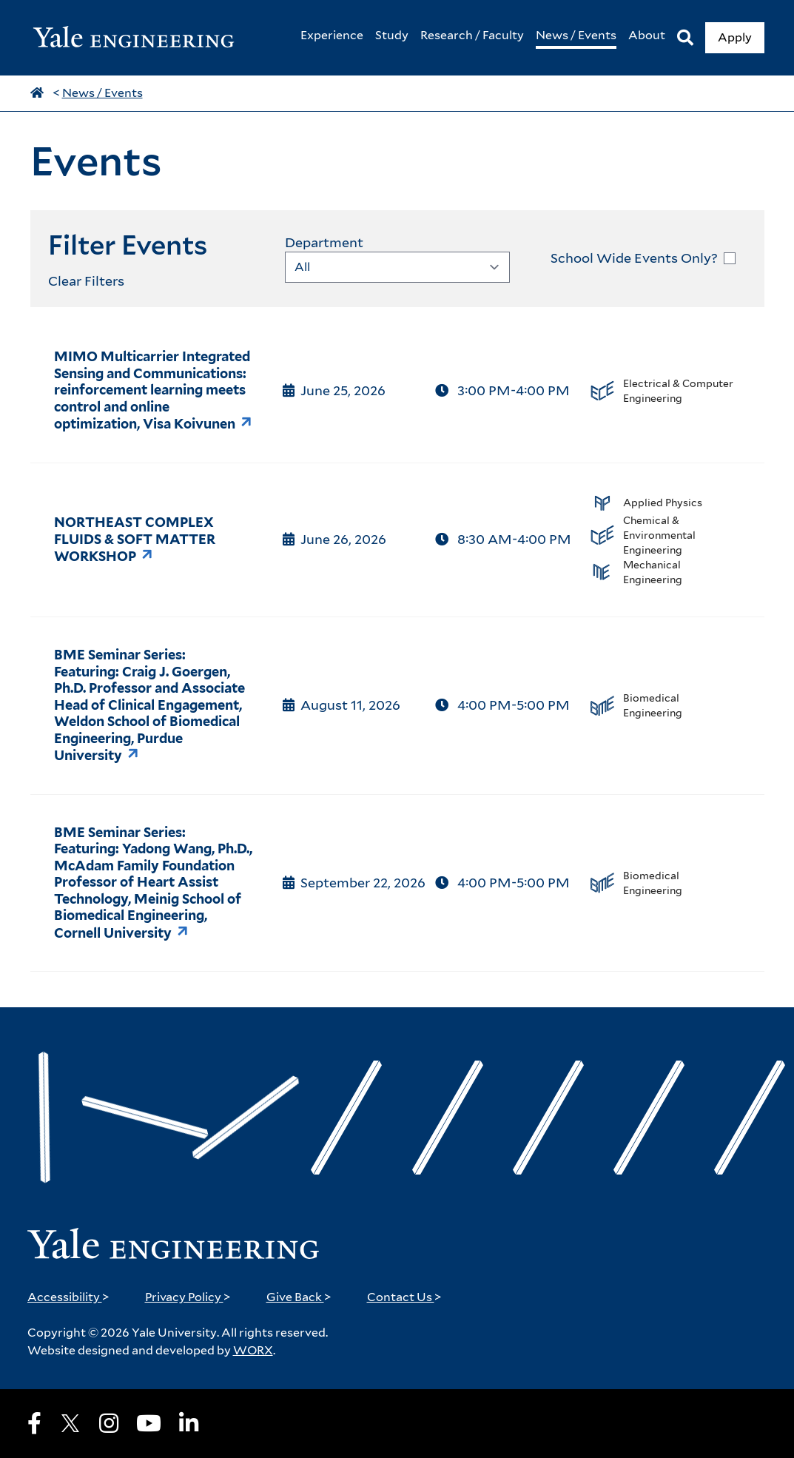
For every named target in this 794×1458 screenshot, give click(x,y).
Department (324, 242)
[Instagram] (108, 1423)
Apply (735, 37)
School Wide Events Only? (634, 258)
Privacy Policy (188, 1297)
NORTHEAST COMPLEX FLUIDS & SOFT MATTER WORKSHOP (134, 539)
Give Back (299, 1297)
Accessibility (68, 1297)
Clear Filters (86, 281)
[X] (70, 1423)
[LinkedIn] (188, 1423)
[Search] (685, 38)
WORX (253, 1350)
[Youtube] (148, 1423)
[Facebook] (34, 1423)
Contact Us (404, 1297)
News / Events (102, 93)
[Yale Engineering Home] (141, 38)
